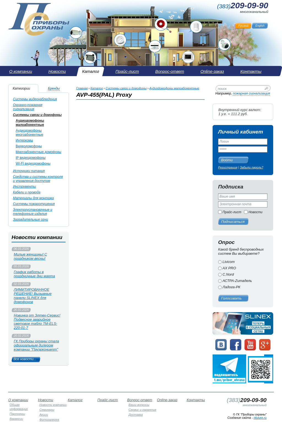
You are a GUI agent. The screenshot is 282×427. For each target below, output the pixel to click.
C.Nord (228, 274)
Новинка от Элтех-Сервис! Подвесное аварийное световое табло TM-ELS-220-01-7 (37, 321)
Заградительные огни (30, 219)
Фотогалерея (49, 419)
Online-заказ (167, 400)
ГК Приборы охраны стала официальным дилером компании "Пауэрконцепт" (36, 345)
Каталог (96, 88)
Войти (227, 160)
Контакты (196, 400)
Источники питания (29, 171)
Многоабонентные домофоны (38, 152)
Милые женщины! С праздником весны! (30, 256)
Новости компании (53, 404)
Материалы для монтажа (33, 198)
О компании (18, 400)
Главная (82, 88)
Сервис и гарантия (142, 409)
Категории (21, 88)
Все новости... (24, 359)
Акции (43, 414)
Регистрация (227, 167)
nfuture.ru (260, 417)
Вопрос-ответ (139, 400)
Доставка (136, 414)
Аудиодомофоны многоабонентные (29, 133)
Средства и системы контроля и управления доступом (38, 179)
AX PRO (229, 268)
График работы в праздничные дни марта (34, 274)
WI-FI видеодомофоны (33, 163)
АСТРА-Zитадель (237, 281)
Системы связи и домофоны (37, 115)
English (260, 25)
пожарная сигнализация (251, 93)
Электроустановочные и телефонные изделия (32, 212)
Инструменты (24, 186)
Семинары (46, 409)
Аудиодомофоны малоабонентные (30, 123)
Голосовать (231, 298)
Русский (243, 25)
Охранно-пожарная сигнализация (27, 107)
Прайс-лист (232, 212)
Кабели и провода (26, 192)
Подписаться (233, 222)
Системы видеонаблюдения (35, 99)
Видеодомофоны (29, 146)
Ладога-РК (231, 287)
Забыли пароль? (251, 167)
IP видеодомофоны (30, 158)
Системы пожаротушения (34, 204)
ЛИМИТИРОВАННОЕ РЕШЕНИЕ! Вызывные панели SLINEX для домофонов (32, 295)
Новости (255, 212)
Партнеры (17, 413)
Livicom (229, 262)
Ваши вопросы (139, 404)
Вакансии (16, 418)
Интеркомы (24, 140)
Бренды (54, 88)
